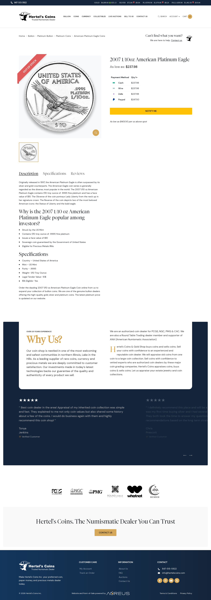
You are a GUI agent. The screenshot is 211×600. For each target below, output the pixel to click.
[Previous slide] (184, 455)
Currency (86, 16)
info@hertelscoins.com (173, 572)
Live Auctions (115, 16)
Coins (76, 16)
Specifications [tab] (54, 173)
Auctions (123, 577)
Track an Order (87, 572)
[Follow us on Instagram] (165, 580)
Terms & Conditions (168, 593)
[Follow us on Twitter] (176, 580)
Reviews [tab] (78, 173)
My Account (86, 568)
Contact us (176, 40)
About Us (123, 568)
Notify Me (151, 111)
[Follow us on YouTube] (171, 580)
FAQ (121, 572)
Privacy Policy (186, 593)
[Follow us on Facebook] (159, 580)
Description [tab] (28, 173)
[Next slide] (190, 455)
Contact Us (142, 16)
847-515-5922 (20, 3)
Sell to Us (129, 16)
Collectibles (100, 16)
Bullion (67, 16)
